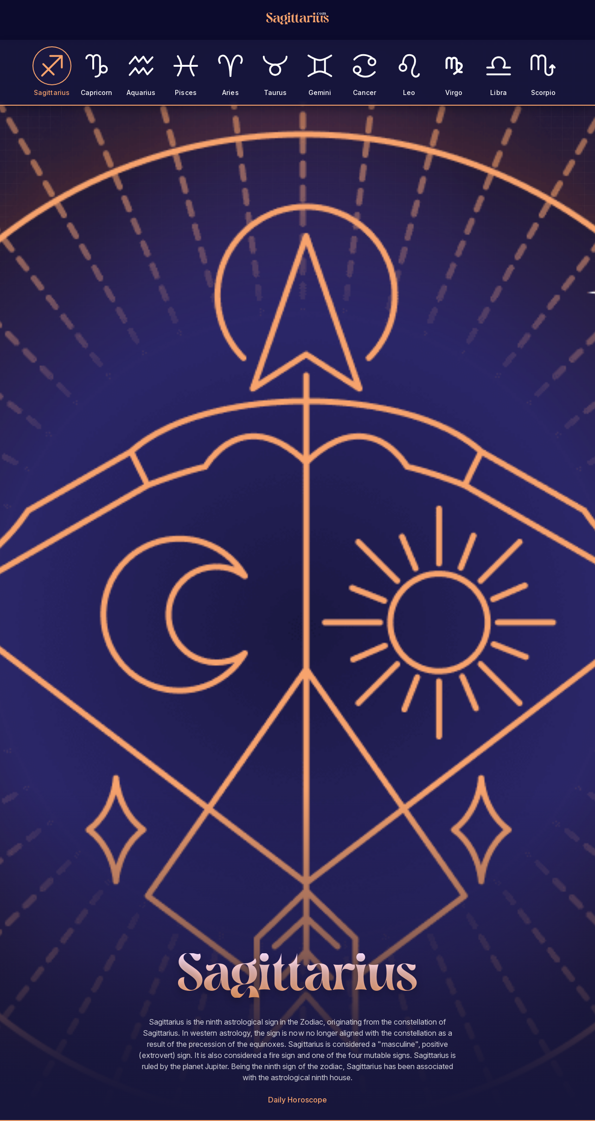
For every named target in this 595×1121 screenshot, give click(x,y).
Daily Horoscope (297, 1099)
